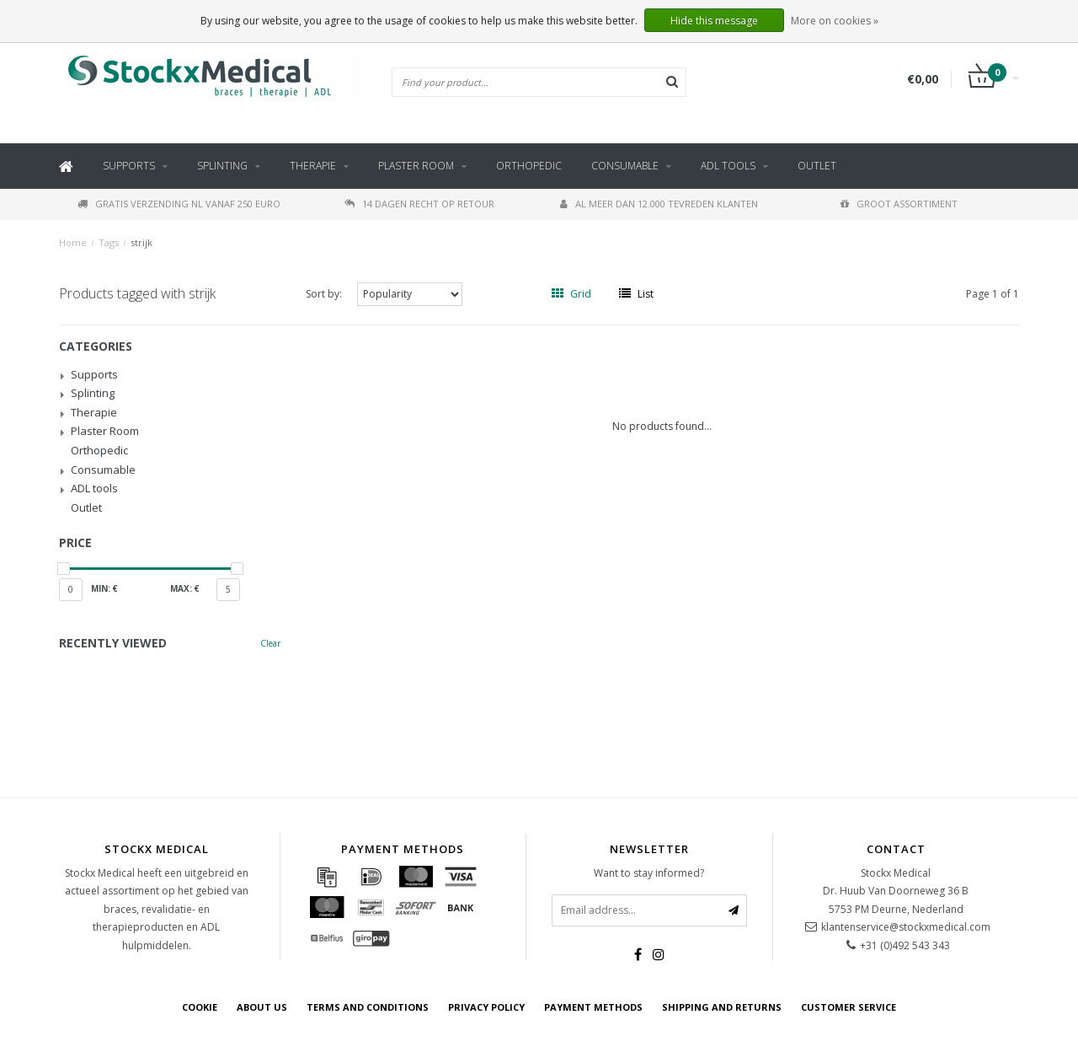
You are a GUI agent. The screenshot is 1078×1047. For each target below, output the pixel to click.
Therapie (313, 165)
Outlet (817, 165)
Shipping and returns (722, 1007)
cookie (199, 1007)
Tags (109, 242)
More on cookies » (834, 20)
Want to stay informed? (649, 873)
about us (262, 1007)
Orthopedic (529, 165)
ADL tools (728, 165)
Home (73, 242)
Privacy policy (486, 1007)
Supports (129, 165)
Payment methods (593, 1007)
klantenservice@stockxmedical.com (905, 927)
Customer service (848, 1007)
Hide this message (714, 20)
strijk (141, 242)
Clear (270, 643)
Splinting (222, 165)
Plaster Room (416, 165)
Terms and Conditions (368, 1007)
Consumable (625, 165)
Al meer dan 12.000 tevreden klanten (659, 203)
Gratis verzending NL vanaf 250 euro (178, 203)
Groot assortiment (899, 203)
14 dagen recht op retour (419, 203)
